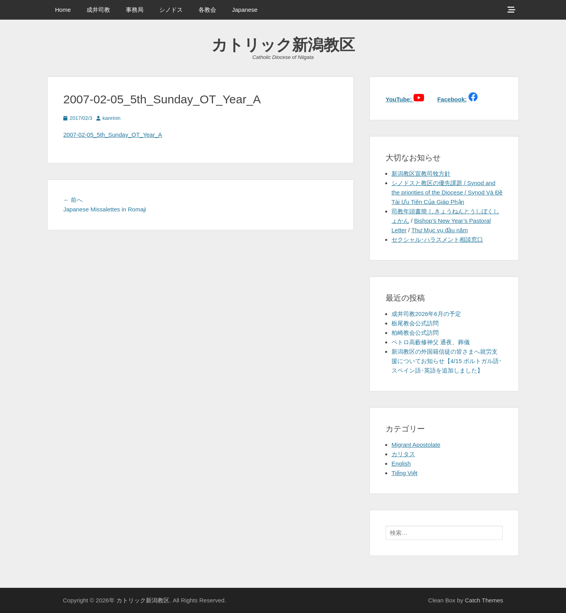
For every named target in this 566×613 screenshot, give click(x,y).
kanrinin (112, 118)
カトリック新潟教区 (283, 44)
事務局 (134, 9)
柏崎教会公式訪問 (415, 332)
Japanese (244, 9)
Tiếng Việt (404, 473)
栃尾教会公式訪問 (415, 323)
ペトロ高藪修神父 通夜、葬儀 (430, 342)
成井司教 (98, 9)
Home (63, 9)
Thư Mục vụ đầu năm (440, 230)
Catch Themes (484, 600)
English (401, 463)
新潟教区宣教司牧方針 (420, 173)
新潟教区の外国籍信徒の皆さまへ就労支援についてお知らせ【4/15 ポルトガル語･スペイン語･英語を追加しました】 (446, 361)
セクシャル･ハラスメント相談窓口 (437, 239)
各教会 (207, 9)
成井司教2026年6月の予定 (426, 313)
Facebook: (452, 99)
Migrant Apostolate (415, 444)
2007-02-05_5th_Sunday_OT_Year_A (112, 134)
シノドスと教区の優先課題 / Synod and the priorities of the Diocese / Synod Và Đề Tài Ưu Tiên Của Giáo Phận (446, 192)
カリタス (403, 454)
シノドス (171, 9)
